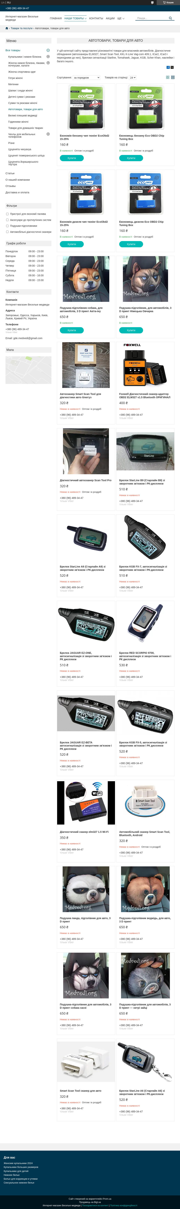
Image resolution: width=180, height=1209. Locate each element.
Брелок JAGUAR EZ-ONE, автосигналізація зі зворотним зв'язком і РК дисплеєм (86, 656)
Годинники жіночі (18, 121)
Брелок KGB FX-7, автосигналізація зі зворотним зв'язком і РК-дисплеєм (143, 568)
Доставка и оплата (17, 192)
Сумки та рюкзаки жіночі (22, 103)
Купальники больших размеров (21, 1167)
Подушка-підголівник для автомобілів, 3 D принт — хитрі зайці (145, 1006)
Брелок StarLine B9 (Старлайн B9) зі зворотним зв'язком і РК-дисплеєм (142, 482)
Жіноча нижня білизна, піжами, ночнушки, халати (26, 64)
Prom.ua (107, 1199)
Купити (72, 158)
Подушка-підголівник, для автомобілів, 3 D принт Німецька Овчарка (145, 309)
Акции (110, 18)
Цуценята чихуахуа (19, 149)
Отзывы (11, 185)
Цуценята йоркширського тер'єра (23, 163)
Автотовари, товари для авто (25, 109)
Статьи (10, 173)
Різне (11, 143)
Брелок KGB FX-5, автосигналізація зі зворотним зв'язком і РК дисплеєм (143, 744)
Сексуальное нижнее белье (19, 1182)
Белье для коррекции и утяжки (20, 1178)
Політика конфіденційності (123, 1205)
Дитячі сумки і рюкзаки (21, 96)
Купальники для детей (16, 1171)
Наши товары (74, 18)
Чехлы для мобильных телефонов (21, 135)
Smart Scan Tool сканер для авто (80, 1090)
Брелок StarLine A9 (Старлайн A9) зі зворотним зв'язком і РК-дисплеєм (82, 568)
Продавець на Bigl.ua (90, 1202)
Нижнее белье (11, 1175)
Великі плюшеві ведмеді (22, 115)
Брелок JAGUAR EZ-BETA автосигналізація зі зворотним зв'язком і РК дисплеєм (86, 745)
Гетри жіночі (15, 78)
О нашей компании (18, 179)
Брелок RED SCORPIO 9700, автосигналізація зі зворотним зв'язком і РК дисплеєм (145, 656)
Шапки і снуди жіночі (20, 90)
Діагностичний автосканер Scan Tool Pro (85, 480)
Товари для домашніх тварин (25, 127)
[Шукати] (170, 18)
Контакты (96, 18)
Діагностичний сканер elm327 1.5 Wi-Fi (84, 831)
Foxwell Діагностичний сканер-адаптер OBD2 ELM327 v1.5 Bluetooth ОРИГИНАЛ (144, 396)
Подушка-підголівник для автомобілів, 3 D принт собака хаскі (85, 1006)
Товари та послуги (21, 28)
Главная (56, 18)
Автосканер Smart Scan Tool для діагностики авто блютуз (80, 396)
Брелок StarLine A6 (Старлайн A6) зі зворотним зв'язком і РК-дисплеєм (142, 1092)
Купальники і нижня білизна (24, 56)
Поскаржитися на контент (95, 1205)
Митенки (13, 84)
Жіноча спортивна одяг (22, 71)
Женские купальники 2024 (18, 1163)
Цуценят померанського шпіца (26, 155)
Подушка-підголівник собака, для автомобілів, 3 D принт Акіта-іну (81, 309)
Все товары (13, 50)
